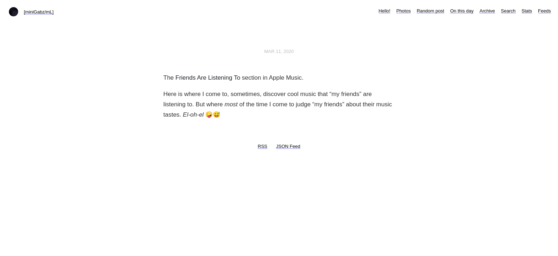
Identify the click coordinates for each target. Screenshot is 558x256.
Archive (487, 11)
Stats (527, 11)
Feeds (544, 11)
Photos (403, 11)
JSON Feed (288, 146)
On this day (462, 11)
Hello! (384, 11)
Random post (430, 11)
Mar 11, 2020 (279, 51)
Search (508, 11)
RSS (262, 146)
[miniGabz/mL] (39, 12)
